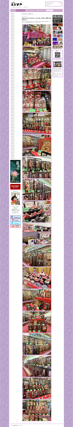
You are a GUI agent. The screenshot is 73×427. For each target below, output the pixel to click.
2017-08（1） (13, 81)
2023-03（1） (13, 32)
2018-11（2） (13, 69)
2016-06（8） (13, 99)
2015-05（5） (13, 109)
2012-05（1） (13, 158)
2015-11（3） (13, 103)
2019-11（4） (13, 59)
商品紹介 (27, 10)
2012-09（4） (13, 152)
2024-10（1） (13, 26)
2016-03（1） (13, 102)
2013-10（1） (13, 133)
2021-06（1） (13, 44)
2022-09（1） (13, 34)
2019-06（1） (13, 63)
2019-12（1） (13, 57)
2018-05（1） (13, 75)
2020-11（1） (13, 47)
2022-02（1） (13, 38)
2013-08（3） (13, 136)
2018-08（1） (13, 72)
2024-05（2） (13, 29)
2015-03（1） (13, 112)
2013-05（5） (13, 140)
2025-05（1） (13, 23)
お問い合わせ (43, 10)
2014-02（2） (13, 128)
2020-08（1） (13, 50)
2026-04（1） (13, 13)
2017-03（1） (13, 87)
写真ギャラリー (32, 10)
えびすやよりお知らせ (21, 10)
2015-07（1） (13, 106)
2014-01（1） (13, 130)
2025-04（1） (13, 25)
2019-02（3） (13, 68)
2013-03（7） (13, 143)
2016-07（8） (13, 97)
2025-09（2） (13, 19)
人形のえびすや (15, 425)
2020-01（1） (13, 56)
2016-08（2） (13, 96)
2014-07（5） (13, 121)
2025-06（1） (13, 22)
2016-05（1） (13, 100)
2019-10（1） (13, 60)
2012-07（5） (13, 155)
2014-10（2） (13, 118)
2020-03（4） (13, 53)
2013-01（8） (13, 146)
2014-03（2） (13, 127)
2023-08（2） (13, 31)
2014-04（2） (13, 125)
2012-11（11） (13, 149)
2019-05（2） (13, 65)
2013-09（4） (13, 134)
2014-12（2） (13, 115)
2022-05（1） (13, 35)
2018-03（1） (13, 78)
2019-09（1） (13, 62)
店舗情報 (38, 10)
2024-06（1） (13, 28)
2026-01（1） (13, 16)
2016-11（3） (13, 93)
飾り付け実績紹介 (50, 10)
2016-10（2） (13, 94)
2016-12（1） (13, 91)
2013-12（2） (13, 131)
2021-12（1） (13, 41)
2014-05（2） (13, 124)
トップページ (13, 10)
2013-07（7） (13, 137)
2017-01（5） (13, 90)
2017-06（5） (13, 84)
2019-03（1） (13, 66)
